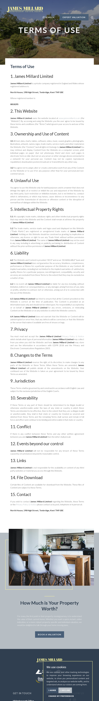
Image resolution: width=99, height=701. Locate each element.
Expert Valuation (74, 17)
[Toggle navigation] (92, 17)
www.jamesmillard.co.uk (69, 118)
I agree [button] (52, 697)
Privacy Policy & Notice (73, 336)
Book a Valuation (49, 634)
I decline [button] (65, 697)
